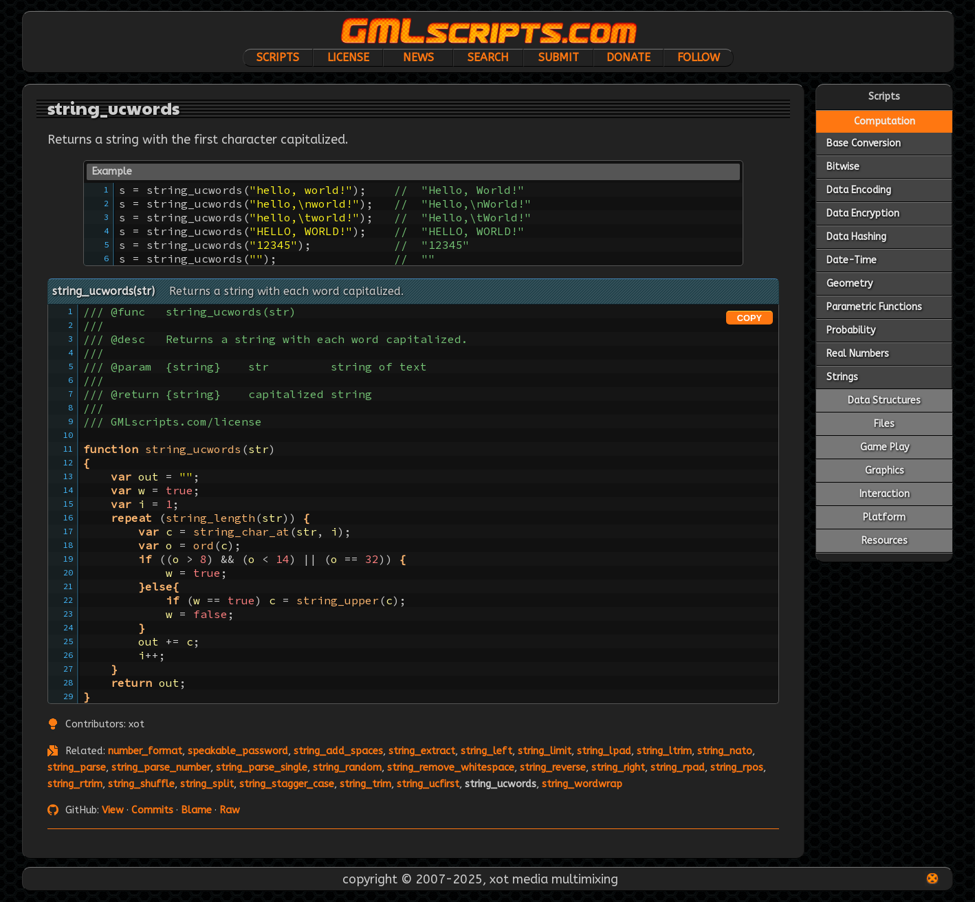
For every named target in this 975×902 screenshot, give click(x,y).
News (418, 57)
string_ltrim (664, 751)
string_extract (421, 751)
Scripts (277, 57)
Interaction (884, 494)
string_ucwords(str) (103, 291)
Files (884, 424)
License (348, 57)
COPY (749, 318)
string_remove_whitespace (450, 767)
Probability (850, 330)
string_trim (365, 784)
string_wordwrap (582, 784)
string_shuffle (141, 784)
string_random (347, 767)
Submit (558, 57)
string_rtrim (74, 784)
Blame (196, 810)
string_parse (76, 767)
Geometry (849, 283)
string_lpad (604, 751)
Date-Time (851, 260)
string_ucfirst (428, 784)
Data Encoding (858, 190)
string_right (618, 767)
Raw (229, 810)
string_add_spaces (338, 751)
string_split (207, 784)
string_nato (724, 751)
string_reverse (553, 767)
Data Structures (884, 400)
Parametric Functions (874, 307)
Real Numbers (857, 354)
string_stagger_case (286, 784)
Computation (884, 121)
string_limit (544, 751)
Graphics (884, 470)
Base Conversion (863, 143)
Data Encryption (862, 213)
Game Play (884, 447)
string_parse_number (160, 767)
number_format (145, 751)
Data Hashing (856, 237)
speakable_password (238, 751)
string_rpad (677, 767)
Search (488, 57)
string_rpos (736, 767)
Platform (884, 517)
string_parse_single (261, 767)
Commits (152, 810)
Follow (698, 57)
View (113, 810)
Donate (628, 57)
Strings (842, 377)
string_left (486, 751)
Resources (885, 541)
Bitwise (842, 167)
